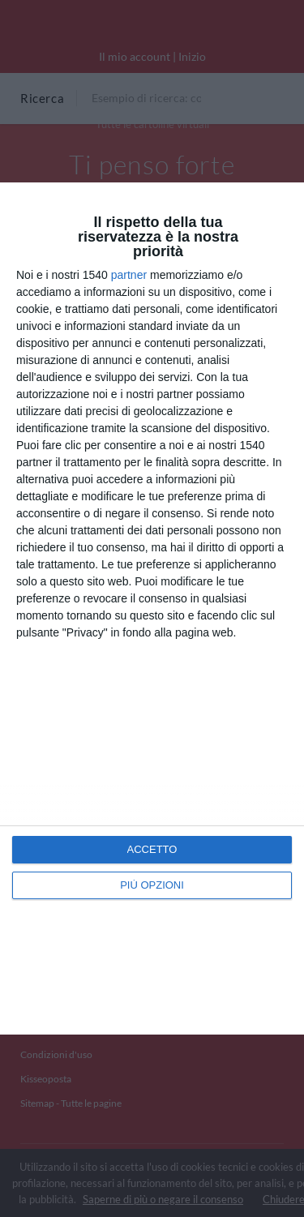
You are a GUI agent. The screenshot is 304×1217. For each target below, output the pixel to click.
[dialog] (152, 608)
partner (129, 275)
